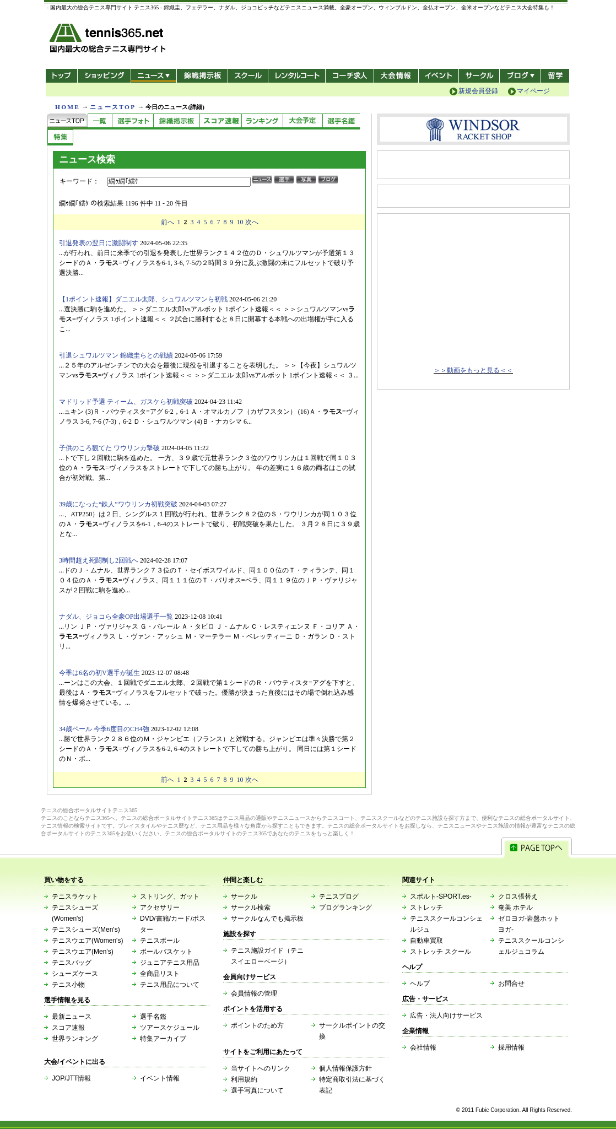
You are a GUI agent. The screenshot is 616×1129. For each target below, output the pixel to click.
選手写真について (257, 1090)
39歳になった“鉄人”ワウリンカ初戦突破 (118, 504)
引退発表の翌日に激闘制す (98, 243)
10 (240, 222)
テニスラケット (75, 896)
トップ (61, 76)
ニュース (153, 76)
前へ (167, 222)
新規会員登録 (478, 91)
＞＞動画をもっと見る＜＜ (473, 370)
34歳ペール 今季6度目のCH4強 (104, 729)
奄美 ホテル (515, 907)
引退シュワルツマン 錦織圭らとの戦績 (116, 355)
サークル (479, 76)
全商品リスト (160, 973)
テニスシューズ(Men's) (86, 929)
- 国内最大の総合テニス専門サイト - (109, 40)
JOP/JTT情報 (71, 1078)
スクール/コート (248, 76)
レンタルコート (298, 76)
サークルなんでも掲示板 (267, 918)
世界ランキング (75, 1038)
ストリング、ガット (169, 896)
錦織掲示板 (202, 76)
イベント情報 (160, 1078)
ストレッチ (426, 907)
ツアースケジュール (169, 1027)
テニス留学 (555, 76)
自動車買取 (426, 940)
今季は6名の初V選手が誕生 (99, 673)
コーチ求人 (351, 76)
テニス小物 (68, 984)
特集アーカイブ (163, 1038)
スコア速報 (68, 1027)
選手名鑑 (153, 1016)
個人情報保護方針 (345, 1068)
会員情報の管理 (254, 993)
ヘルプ (420, 983)
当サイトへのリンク (260, 1068)
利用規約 (244, 1079)
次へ (251, 222)
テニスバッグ (71, 962)
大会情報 (396, 76)
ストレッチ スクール (440, 951)
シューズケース (75, 973)
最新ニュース (71, 1016)
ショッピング (104, 76)
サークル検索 (251, 907)
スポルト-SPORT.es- (441, 896)
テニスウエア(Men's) (83, 951)
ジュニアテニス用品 (169, 962)
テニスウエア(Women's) (87, 940)
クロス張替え (518, 896)
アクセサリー (160, 907)
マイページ (533, 91)
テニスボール (160, 940)
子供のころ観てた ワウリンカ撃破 (109, 448)
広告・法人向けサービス (446, 1015)
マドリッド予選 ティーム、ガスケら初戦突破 (126, 402)
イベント (439, 76)
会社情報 (423, 1047)
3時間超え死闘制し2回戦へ (98, 560)
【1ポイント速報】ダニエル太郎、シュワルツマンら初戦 (143, 299)
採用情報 (511, 1047)
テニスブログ (339, 896)
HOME (67, 107)
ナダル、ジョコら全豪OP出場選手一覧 (116, 616)
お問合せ (511, 983)
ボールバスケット (166, 951)
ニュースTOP (113, 107)
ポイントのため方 (257, 1025)
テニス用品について (169, 984)
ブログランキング (345, 907)
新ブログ (520, 76)
